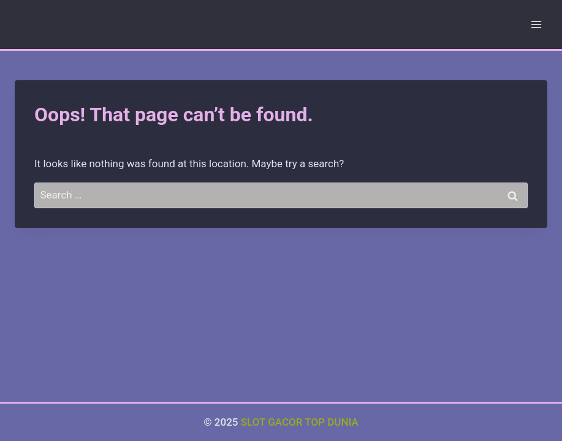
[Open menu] (536, 24)
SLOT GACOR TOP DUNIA (300, 422)
